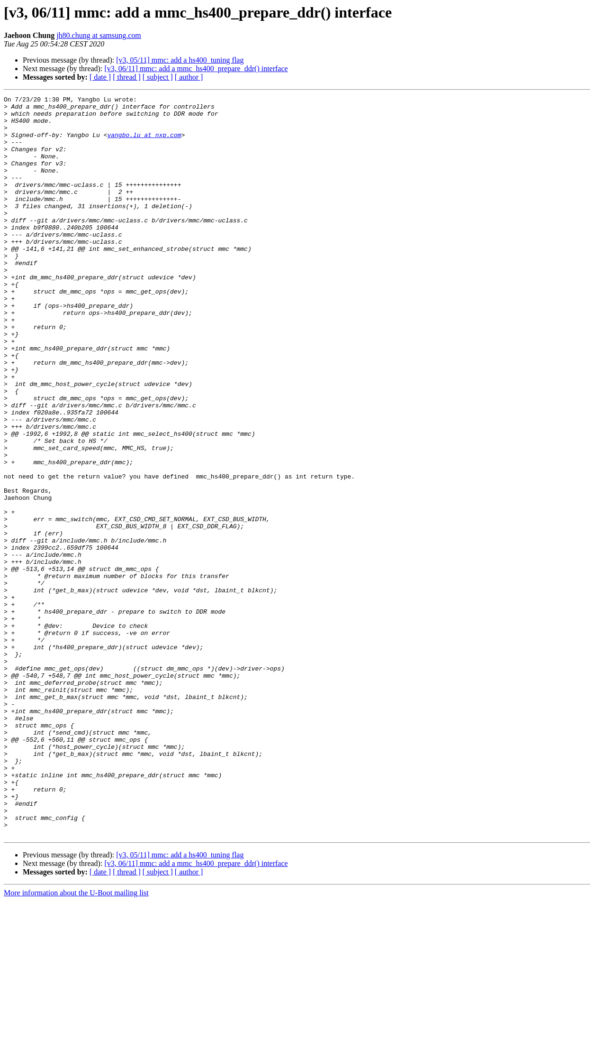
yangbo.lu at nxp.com (144, 143)
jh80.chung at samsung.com (98, 35)
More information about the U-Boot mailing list (76, 1041)
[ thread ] (127, 77)
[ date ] (100, 77)
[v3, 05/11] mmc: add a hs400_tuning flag (179, 60)
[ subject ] (158, 77)
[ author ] (189, 77)
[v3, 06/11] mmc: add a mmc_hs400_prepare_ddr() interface (196, 68)
